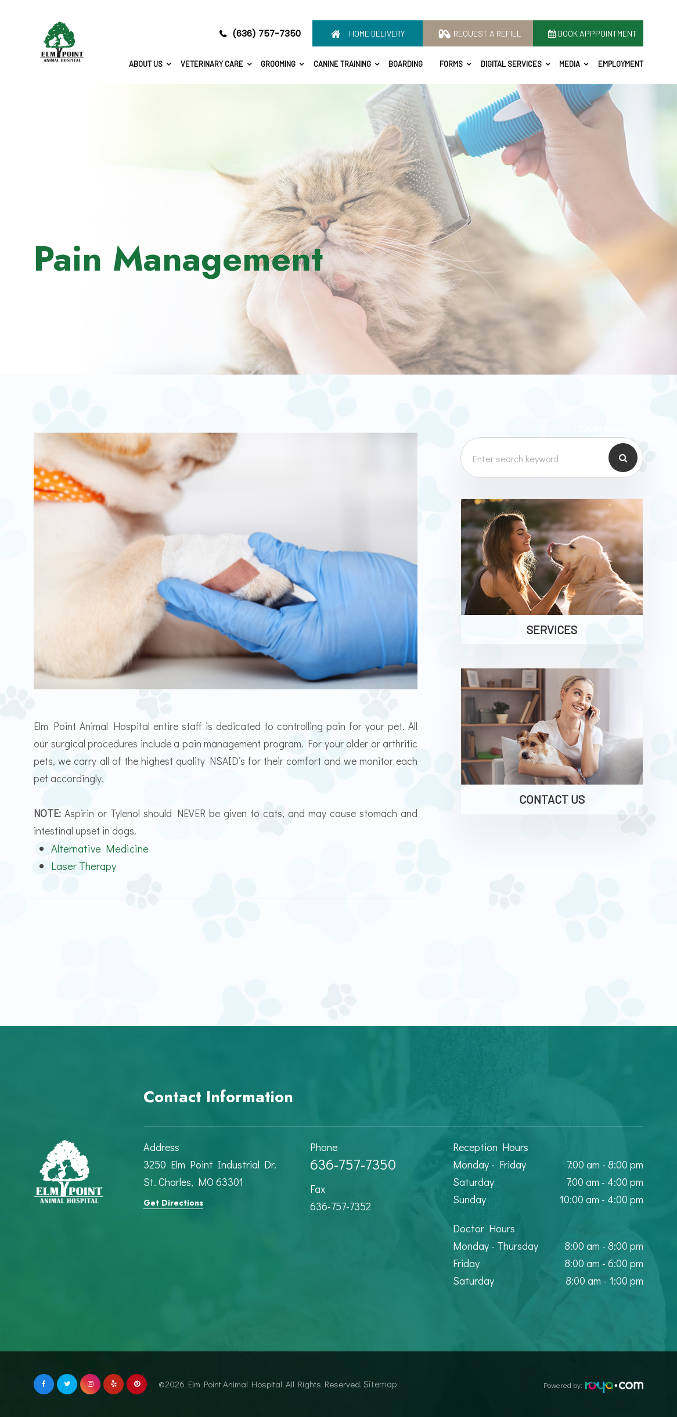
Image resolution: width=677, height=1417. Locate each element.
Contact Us (552, 799)
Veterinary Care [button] (212, 64)
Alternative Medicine (102, 848)
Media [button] (569, 64)
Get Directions (173, 1203)
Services (552, 629)
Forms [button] (451, 64)
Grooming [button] (278, 64)
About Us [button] (146, 64)
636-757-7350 (353, 1164)
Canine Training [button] (342, 64)
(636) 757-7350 (266, 33)
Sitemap (377, 1384)
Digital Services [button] (511, 64)
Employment (620, 64)
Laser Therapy (85, 865)
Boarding (405, 64)
